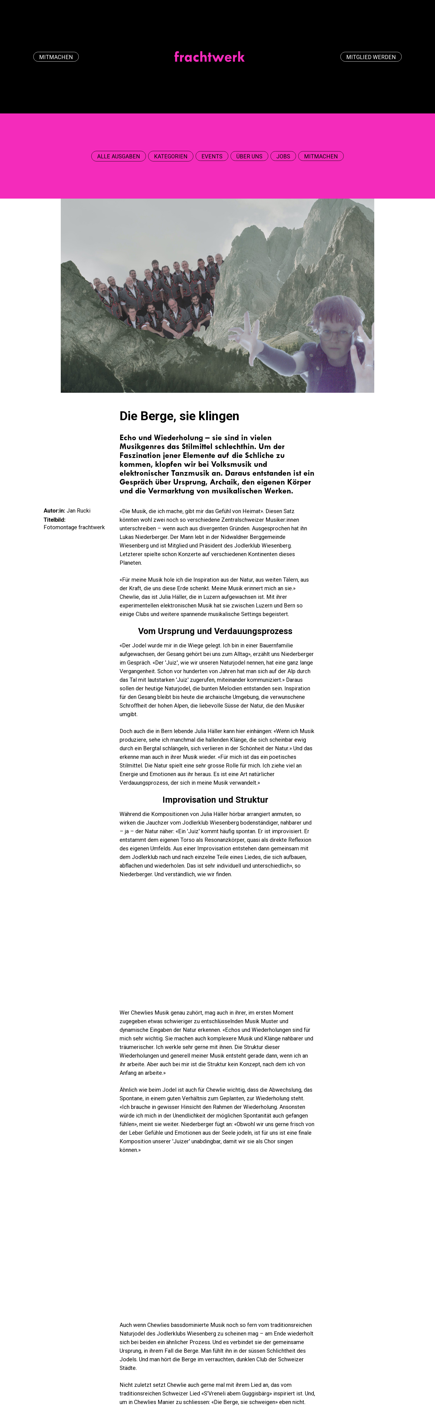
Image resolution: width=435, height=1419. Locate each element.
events (211, 156)
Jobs (283, 156)
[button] (118, 156)
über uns (249, 156)
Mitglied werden (371, 57)
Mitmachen (56, 57)
